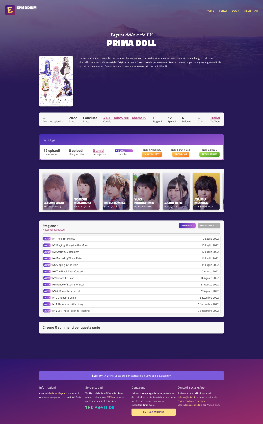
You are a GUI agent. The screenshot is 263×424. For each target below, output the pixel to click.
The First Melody (63, 239)
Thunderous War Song (67, 304)
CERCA (223, 11)
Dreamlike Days (62, 278)
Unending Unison (64, 298)
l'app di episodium (193, 405)
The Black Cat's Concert (67, 271)
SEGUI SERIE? (209, 154)
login (53, 140)
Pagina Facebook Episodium (191, 401)
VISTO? (47, 238)
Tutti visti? (187, 225)
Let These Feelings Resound (70, 311)
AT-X (107, 118)
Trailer (215, 118)
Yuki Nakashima (144, 201)
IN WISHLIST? (152, 154)
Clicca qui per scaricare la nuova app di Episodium (131, 376)
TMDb (110, 397)
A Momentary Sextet (65, 291)
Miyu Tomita (114, 203)
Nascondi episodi (54, 230)
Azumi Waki (54, 203)
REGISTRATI (251, 11)
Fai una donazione (153, 412)
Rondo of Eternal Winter (67, 284)
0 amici (98, 150)
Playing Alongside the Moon (69, 245)
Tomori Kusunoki (82, 201)
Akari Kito (173, 203)
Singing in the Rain (64, 265)
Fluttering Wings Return (67, 258)
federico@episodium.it (189, 397)
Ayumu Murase (201, 201)
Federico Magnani (58, 393)
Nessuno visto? (209, 225)
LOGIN (235, 11)
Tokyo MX (121, 118)
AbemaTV (139, 118)
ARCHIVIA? (180, 154)
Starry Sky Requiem (65, 252)
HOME (210, 11)
